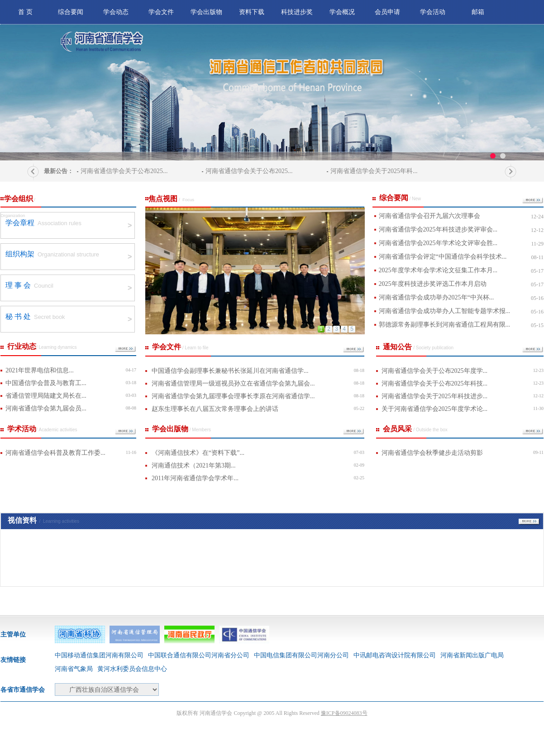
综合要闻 (70, 12)
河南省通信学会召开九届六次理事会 (429, 215)
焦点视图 (169, 201)
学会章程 (19, 223)
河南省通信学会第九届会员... (45, 408)
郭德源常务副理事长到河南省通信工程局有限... (445, 324)
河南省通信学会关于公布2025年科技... (435, 383)
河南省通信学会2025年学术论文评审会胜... (438, 243)
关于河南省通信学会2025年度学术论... (435, 408)
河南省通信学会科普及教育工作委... (55, 452)
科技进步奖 (297, 12)
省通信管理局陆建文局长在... (45, 395)
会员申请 (387, 12)
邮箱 (478, 12)
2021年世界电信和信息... (39, 370)
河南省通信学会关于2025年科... (374, 171)
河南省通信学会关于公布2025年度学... (435, 370)
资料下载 (251, 12)
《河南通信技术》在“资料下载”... (198, 452)
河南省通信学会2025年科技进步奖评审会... (438, 229)
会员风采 (415, 429)
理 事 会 (18, 285)
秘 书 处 (18, 316)
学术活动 (42, 429)
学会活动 (432, 12)
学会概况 (342, 12)
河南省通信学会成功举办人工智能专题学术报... (445, 311)
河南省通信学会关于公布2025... (124, 171)
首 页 (25, 12)
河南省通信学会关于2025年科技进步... (435, 396)
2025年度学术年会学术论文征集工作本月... (438, 270)
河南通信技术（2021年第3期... (194, 465)
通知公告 (418, 347)
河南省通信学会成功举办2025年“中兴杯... (436, 297)
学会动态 (116, 12)
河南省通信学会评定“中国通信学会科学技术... (443, 256)
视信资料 (43, 520)
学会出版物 (206, 12)
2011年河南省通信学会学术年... (195, 478)
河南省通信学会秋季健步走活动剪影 (432, 452)
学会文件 (161, 12)
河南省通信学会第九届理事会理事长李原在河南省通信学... (233, 396)
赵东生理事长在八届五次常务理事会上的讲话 (215, 408)
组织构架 (19, 254)
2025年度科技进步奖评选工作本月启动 (433, 283)
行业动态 (42, 346)
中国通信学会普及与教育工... (45, 383)
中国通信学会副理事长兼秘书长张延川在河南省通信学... (230, 370)
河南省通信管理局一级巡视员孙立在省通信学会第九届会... (233, 383)
